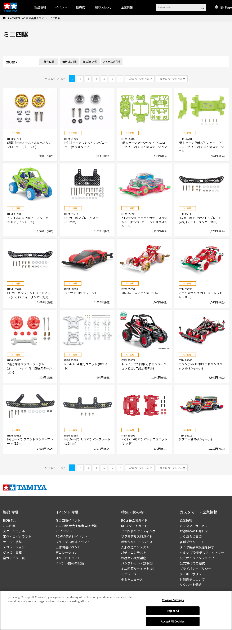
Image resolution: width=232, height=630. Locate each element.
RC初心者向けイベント (71, 536)
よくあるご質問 (191, 536)
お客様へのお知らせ (194, 531)
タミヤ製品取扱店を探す (197, 547)
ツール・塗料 (12, 542)
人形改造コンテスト (135, 547)
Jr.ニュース (129, 574)
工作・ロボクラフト (17, 536)
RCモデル (9, 520)
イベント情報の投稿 (69, 563)
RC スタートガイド (134, 526)
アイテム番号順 (111, 61)
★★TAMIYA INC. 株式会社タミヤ (25, 18)
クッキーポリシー (192, 574)
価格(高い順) (69, 61)
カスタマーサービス (194, 526)
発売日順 (49, 61)
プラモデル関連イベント (72, 542)
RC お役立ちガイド (134, 520)
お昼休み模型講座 (133, 558)
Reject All (173, 612)
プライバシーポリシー (195, 568)
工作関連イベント (68, 547)
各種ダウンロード (192, 542)
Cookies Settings (173, 601)
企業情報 (186, 520)
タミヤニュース (132, 579)
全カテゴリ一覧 (14, 558)
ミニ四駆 (9, 526)
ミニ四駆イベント (68, 520)
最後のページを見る (171, 78)
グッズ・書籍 (12, 552)
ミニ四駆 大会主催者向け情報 (76, 526)
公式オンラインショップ (197, 558)
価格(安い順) (90, 61)
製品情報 (40, 7)
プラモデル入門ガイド (136, 536)
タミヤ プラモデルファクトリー (202, 552)
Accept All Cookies (173, 623)
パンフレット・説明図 (137, 563)
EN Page (223, 7)
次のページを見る (139, 78)
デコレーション (14, 547)
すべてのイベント (67, 558)
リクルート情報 (191, 584)
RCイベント (63, 531)
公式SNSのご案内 (192, 563)
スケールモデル (14, 531)
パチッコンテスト (133, 552)
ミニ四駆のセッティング (138, 531)
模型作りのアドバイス (136, 542)
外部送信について (192, 579)
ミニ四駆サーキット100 (137, 568)
